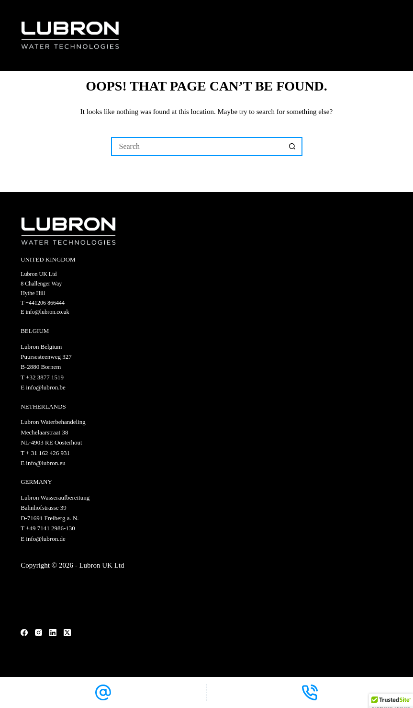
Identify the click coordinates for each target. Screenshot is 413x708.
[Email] (103, 692)
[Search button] (292, 146)
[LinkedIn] (52, 632)
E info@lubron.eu (43, 463)
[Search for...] (197, 146)
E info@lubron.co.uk (45, 311)
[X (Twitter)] (67, 632)
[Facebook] (24, 632)
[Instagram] (38, 632)
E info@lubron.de (43, 538)
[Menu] (388, 35)
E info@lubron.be (43, 387)
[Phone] (310, 692)
